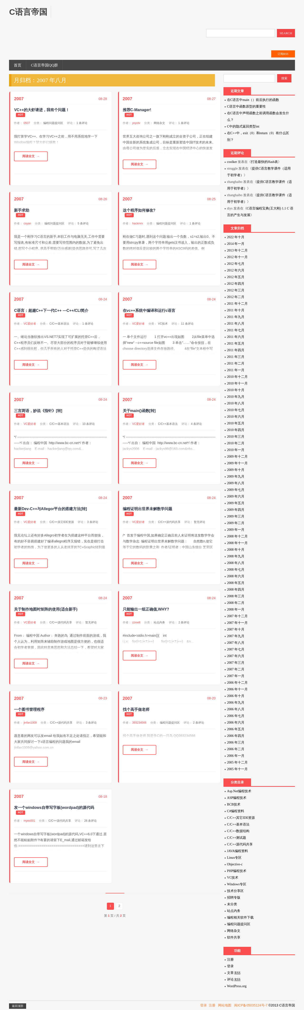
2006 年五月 (236, 729)
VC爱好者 (30, 325)
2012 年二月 (236, 297)
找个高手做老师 (136, 716)
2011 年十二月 (237, 303)
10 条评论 (88, 427)
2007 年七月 (236, 649)
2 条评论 (183, 628)
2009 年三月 (236, 516)
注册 (230, 959)
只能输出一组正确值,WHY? (146, 615)
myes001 (29, 828)
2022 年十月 (236, 237)
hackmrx (137, 224)
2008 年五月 (236, 583)
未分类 (232, 904)
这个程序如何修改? (139, 211)
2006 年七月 (236, 716)
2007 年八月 (236, 643)
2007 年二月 (236, 669)
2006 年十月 (236, 696)
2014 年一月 (236, 244)
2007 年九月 (236, 636)
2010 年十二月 (237, 377)
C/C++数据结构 (238, 831)
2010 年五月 (236, 423)
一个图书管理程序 (29, 716)
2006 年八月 (236, 709)
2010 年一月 (236, 450)
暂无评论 (199, 526)
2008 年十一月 (237, 543)
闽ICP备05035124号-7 (250, 1005)
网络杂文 (159, 123)
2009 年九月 (236, 476)
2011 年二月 (235, 363)
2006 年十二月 (237, 682)
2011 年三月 (235, 357)
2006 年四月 (236, 736)
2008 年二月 (236, 603)
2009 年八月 (236, 483)
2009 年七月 (236, 490)
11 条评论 (187, 325)
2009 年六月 (236, 496)
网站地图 (224, 1005)
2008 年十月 (236, 549)
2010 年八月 (236, 403)
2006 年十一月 (237, 689)
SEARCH (286, 33)
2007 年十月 (236, 629)
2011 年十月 (235, 310)
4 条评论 (196, 427)
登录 (230, 966)
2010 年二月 (236, 443)
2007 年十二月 (237, 616)
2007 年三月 (236, 662)
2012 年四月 (236, 283)
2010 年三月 (236, 436)
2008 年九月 (236, 556)
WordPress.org (237, 986)
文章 (233, 973)
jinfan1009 (30, 729)
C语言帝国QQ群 (44, 65)
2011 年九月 (235, 317)
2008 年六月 (236, 576)
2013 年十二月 (237, 250)
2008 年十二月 (237, 536)
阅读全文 (31, 157)
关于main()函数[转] (139, 414)
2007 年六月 (236, 656)
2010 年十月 (236, 390)
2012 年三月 (236, 290)
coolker (232, 162)
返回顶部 (17, 1006)
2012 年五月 (236, 277)
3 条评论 (92, 526)
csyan (27, 224)
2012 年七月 (236, 264)
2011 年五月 (235, 343)
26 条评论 (90, 828)
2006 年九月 (236, 702)
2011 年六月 (235, 337)
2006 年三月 (236, 742)
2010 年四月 (236, 430)
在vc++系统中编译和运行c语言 (149, 313)
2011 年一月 (235, 370)
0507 (27, 123)
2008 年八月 (236, 563)
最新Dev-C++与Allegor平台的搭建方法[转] (50, 513)
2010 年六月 (236, 416)
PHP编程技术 (237, 871)
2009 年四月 (236, 510)
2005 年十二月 (237, 762)
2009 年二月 (236, 523)
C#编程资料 (235, 811)
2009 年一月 (236, 529)
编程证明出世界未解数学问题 (147, 513)
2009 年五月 (236, 503)
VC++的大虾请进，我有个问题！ (41, 110)
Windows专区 (236, 884)
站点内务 (159, 628)
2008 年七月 (236, 569)
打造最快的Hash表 (264, 162)
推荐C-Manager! (137, 110)
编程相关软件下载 (240, 917)
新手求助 (21, 211)
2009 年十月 (236, 470)
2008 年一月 (236, 609)
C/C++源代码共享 (169, 526)
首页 (17, 65)
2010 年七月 (236, 410)
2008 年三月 (236, 596)
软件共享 (233, 937)
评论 (233, 979)
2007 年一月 (236, 676)
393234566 (139, 729)
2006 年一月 (236, 756)
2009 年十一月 (237, 463)
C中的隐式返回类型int (243, 126)
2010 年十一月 (237, 383)
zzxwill (136, 628)
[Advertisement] (145, 16)
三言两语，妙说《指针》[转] (38, 414)
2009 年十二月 (237, 456)
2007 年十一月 (237, 623)
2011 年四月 (235, 350)
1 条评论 (81, 123)
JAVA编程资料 (237, 851)
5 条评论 (83, 224)
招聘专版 (233, 897)
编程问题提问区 (53, 123)
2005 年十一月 (237, 769)
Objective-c (234, 864)
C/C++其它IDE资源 (61, 526)
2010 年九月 (236, 396)
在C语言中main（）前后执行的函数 (253, 100)
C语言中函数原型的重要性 (246, 106)
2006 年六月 (236, 722)
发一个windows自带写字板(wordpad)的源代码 (54, 815)
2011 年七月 (235, 330)
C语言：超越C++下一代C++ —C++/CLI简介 (51, 313)
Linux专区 (234, 857)
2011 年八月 (235, 323)
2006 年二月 (236, 749)
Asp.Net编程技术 (239, 791)
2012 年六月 (236, 270)
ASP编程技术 (237, 798)
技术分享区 (235, 891)
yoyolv (136, 123)
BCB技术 (233, 804)
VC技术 (163, 325)
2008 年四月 (236, 589)
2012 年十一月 (237, 257)
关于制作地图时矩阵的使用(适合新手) (45, 615)
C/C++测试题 (236, 837)
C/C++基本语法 (59, 325)
